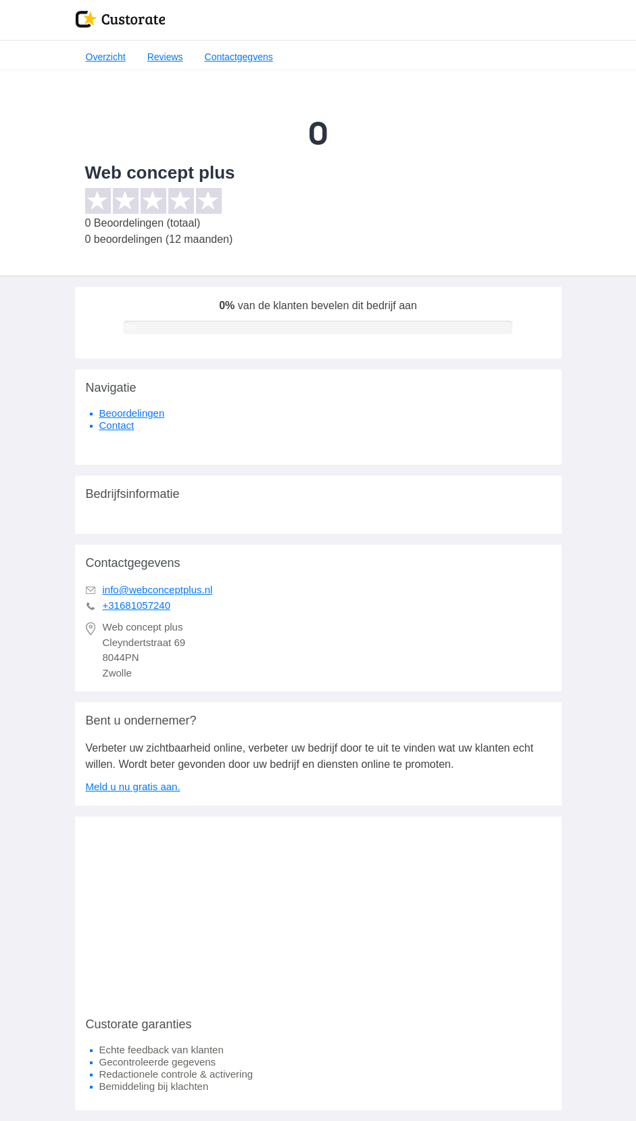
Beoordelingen (132, 413)
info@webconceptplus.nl (158, 589)
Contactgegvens (239, 56)
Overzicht (106, 56)
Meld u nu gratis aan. (133, 786)
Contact (116, 425)
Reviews (165, 56)
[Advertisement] (318, 911)
